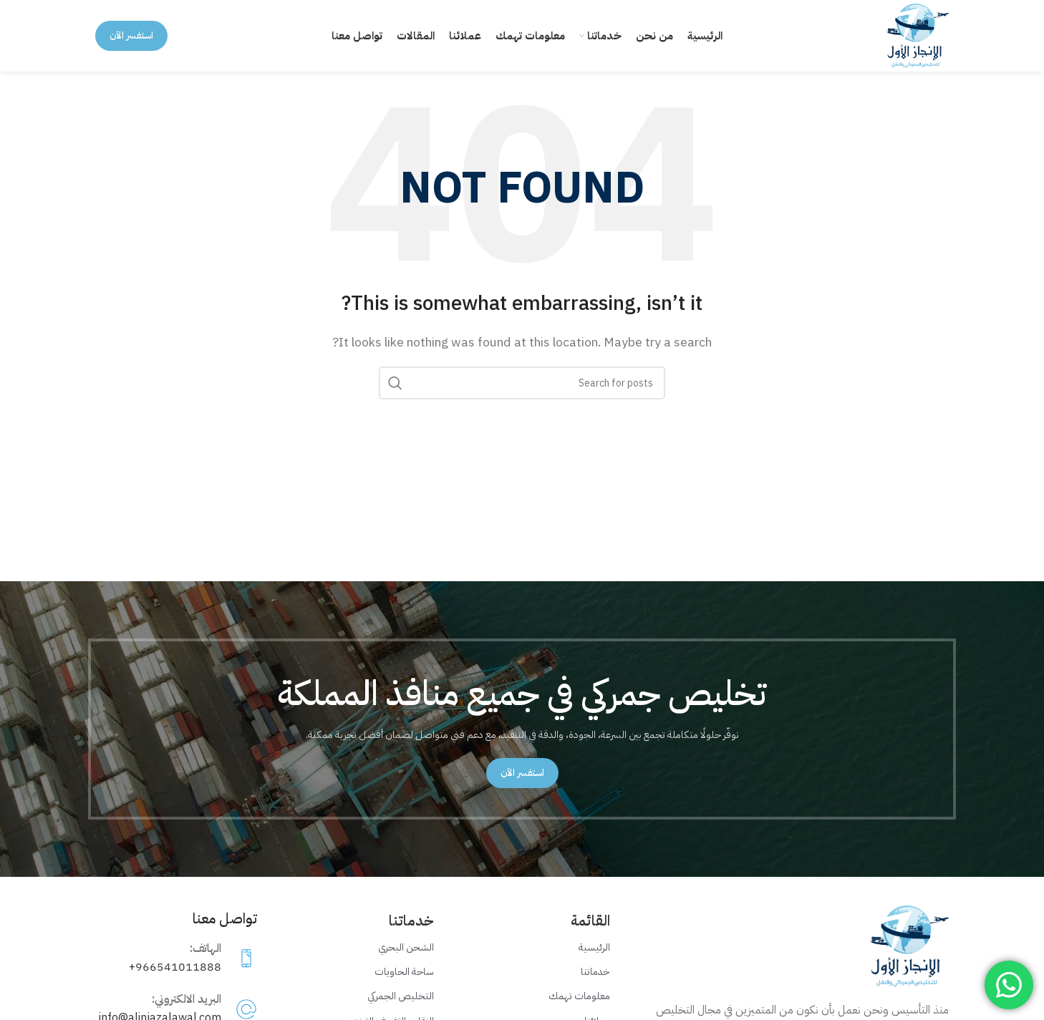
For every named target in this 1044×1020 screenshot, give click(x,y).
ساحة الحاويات (404, 971)
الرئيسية (594, 947)
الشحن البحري (406, 947)
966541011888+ (175, 967)
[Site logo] (917, 35)
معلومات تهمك (579, 996)
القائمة (590, 920)
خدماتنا (595, 971)
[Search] (522, 382)
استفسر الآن (131, 35)
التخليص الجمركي (400, 996)
